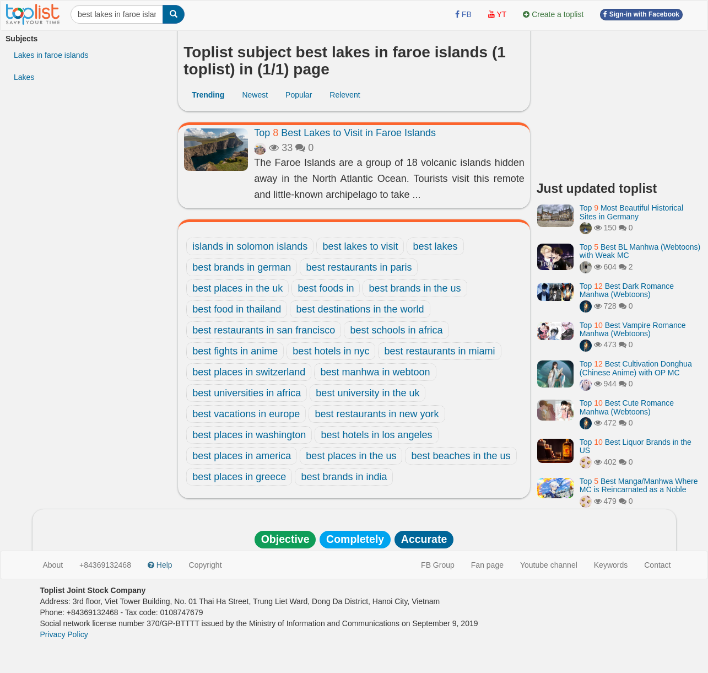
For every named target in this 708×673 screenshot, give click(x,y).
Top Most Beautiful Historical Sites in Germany (631, 211)
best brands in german (241, 267)
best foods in (326, 288)
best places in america (241, 455)
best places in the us (351, 455)
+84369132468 (105, 565)
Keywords (611, 565)
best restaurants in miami (439, 351)
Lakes (24, 77)
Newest (255, 94)
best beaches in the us (460, 455)
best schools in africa (396, 330)
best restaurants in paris (359, 267)
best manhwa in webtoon (375, 372)
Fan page (487, 565)
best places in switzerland (248, 372)
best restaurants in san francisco (263, 330)
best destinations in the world (360, 309)
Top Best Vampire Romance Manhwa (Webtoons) (633, 329)
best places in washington (249, 434)
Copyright (205, 565)
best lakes (435, 246)
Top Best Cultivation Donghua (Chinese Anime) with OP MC (636, 367)
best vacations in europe (246, 413)
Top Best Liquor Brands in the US (635, 446)
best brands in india (344, 476)
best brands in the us (415, 288)
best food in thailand (236, 309)
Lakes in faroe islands (51, 55)
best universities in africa (246, 393)
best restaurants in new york (377, 413)
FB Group (438, 565)
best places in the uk (237, 288)
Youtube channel (548, 565)
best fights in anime (235, 351)
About (53, 565)
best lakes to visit (360, 246)
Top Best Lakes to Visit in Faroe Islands (345, 132)
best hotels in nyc (331, 351)
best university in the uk (367, 393)
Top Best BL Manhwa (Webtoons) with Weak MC (640, 251)
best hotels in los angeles (376, 434)
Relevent (344, 94)
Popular (298, 94)
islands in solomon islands (249, 246)
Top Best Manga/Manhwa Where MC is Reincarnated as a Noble (639, 485)
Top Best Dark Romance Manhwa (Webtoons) (627, 290)
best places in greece (239, 476)
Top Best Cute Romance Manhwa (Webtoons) (627, 407)
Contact (657, 565)
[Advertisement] (619, 102)
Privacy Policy (64, 634)
